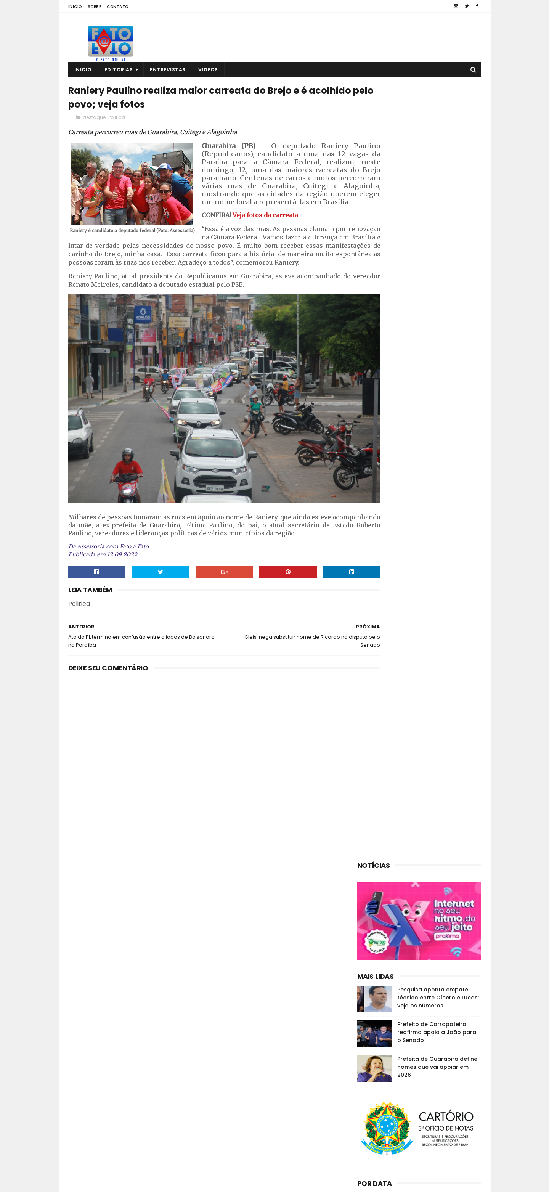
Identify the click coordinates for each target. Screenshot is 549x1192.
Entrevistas (168, 69)
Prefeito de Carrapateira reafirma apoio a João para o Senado (436, 441)
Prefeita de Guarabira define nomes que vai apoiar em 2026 (437, 475)
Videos (208, 69)
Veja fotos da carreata (264, 234)
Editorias (118, 69)
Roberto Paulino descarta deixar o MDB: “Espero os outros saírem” (434, 1112)
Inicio (75, 7)
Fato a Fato (129, 1182)
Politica (116, 120)
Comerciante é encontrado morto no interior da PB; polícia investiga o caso (432, 1146)
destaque (94, 120)
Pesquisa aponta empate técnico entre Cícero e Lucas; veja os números (438, 406)
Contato (117, 7)
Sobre (94, 7)
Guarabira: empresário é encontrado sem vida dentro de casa (433, 1077)
